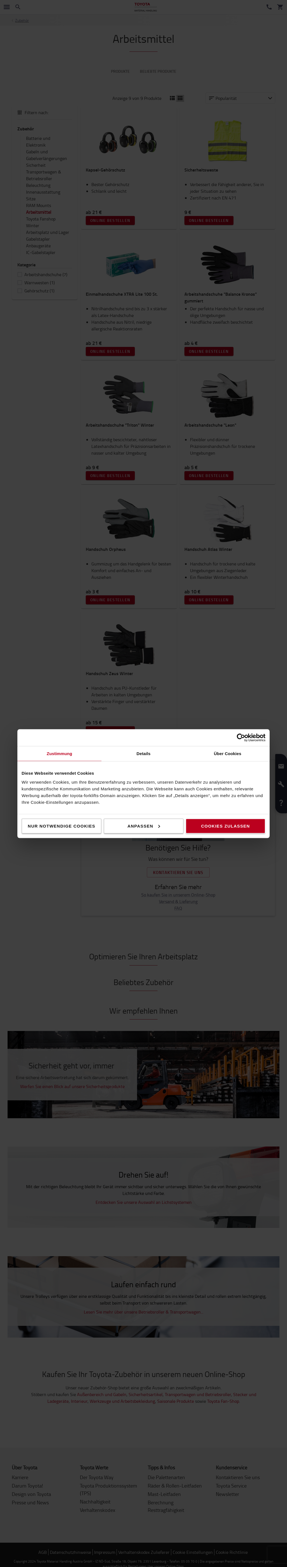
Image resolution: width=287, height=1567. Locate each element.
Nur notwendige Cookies (61, 825)
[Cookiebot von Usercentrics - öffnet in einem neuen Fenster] (240, 737)
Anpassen (144, 825)
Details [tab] (143, 753)
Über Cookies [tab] (227, 753)
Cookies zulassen (225, 825)
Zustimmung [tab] (59, 753)
